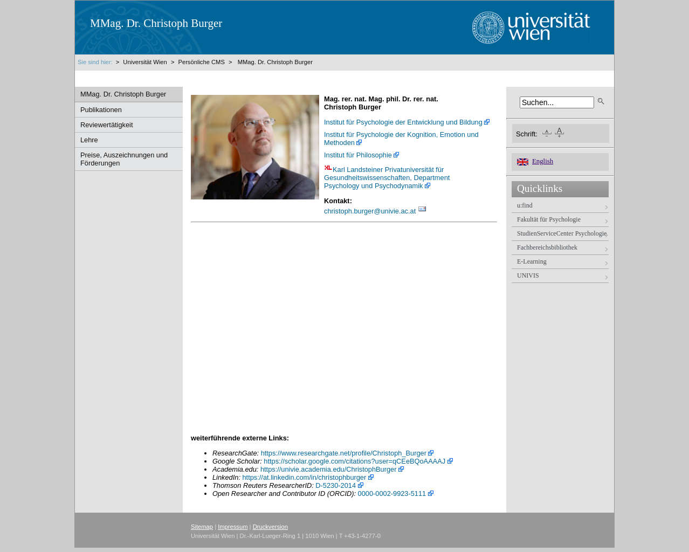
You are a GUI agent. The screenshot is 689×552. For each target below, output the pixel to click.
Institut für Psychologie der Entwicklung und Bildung (403, 122)
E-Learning (532, 261)
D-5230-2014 (335, 485)
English (542, 161)
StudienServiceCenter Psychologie (562, 233)
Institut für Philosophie (358, 155)
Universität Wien (146, 62)
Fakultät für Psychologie (549, 219)
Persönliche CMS (201, 62)
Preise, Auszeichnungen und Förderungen (124, 159)
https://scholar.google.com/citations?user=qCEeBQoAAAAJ (354, 461)
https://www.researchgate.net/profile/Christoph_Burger (343, 453)
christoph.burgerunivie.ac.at (370, 211)
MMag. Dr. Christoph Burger (275, 62)
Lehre (89, 140)
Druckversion (270, 526)
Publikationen (101, 110)
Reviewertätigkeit (106, 125)
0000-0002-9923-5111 (392, 493)
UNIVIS (528, 275)
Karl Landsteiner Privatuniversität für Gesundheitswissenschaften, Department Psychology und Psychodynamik (388, 177)
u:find (525, 205)
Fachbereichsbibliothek (547, 247)
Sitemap (202, 526)
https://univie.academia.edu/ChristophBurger (328, 469)
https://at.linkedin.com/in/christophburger (305, 477)
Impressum (232, 526)
